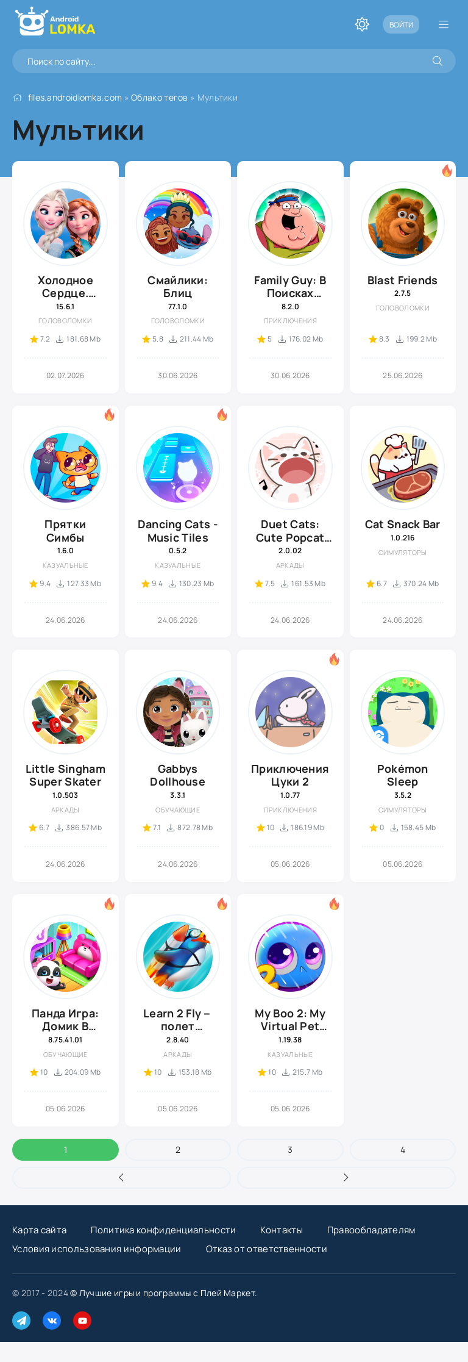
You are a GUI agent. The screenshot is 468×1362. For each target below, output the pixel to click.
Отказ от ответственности (266, 1248)
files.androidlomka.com (75, 97)
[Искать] (437, 61)
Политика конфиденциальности (163, 1230)
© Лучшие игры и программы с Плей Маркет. (163, 1293)
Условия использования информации (97, 1248)
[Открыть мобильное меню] (443, 24)
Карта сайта (39, 1230)
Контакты (281, 1230)
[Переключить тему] (362, 24)
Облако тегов (159, 97)
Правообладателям (371, 1230)
